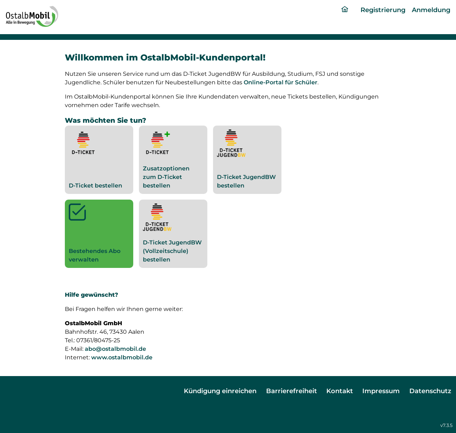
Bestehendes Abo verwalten (99, 233)
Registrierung (383, 10)
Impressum (381, 391)
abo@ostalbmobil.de (115, 348)
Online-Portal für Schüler (280, 82)
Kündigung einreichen (220, 391)
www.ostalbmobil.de (121, 357)
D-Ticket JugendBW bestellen (246, 159)
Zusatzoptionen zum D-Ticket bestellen (166, 159)
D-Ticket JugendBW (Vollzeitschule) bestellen (172, 233)
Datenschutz (430, 391)
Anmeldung (431, 10)
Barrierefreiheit (291, 391)
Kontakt (339, 391)
